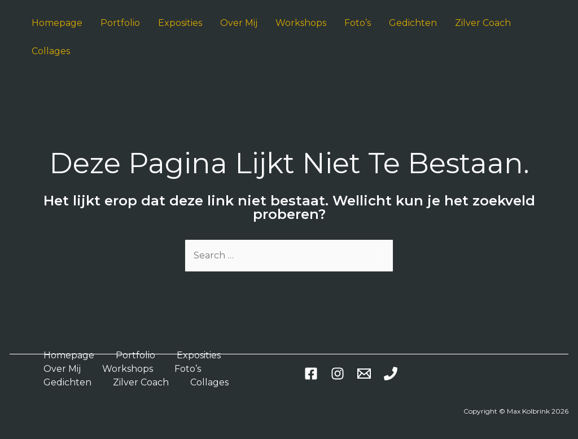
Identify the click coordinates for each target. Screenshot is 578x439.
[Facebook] (311, 373)
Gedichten (67, 382)
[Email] (364, 373)
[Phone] (390, 373)
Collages (209, 382)
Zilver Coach (141, 382)
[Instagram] (337, 373)
